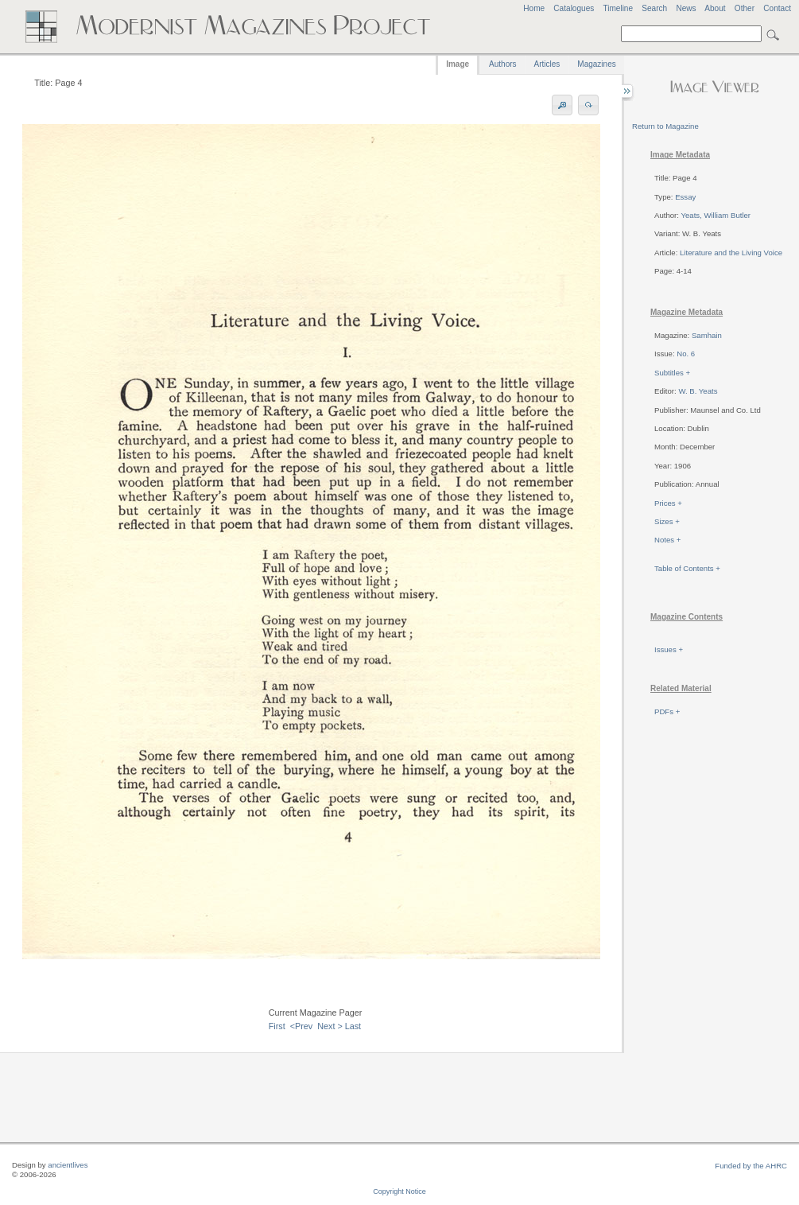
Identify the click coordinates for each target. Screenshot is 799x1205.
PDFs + (667, 711)
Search (654, 8)
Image (457, 64)
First (277, 1026)
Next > (330, 1026)
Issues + (668, 649)
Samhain (707, 335)
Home (534, 8)
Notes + (667, 539)
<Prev (301, 1026)
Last (353, 1026)
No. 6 (686, 353)
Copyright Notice (399, 1191)
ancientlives (67, 1164)
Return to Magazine (665, 126)
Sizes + (667, 521)
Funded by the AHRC (751, 1165)
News (686, 8)
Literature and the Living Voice (731, 252)
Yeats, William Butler (716, 215)
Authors (502, 64)
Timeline (618, 8)
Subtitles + (672, 372)
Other (744, 8)
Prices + (668, 503)
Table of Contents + (687, 568)
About (714, 8)
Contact (777, 8)
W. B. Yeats (697, 391)
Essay (685, 196)
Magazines (596, 64)
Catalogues (573, 8)
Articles (547, 64)
